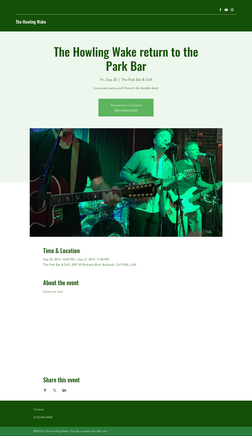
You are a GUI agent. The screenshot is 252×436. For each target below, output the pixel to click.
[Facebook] (220, 10)
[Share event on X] (55, 390)
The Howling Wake (31, 21)
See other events (126, 110)
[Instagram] (232, 10)
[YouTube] (226, 10)
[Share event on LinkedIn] (64, 390)
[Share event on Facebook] (45, 390)
